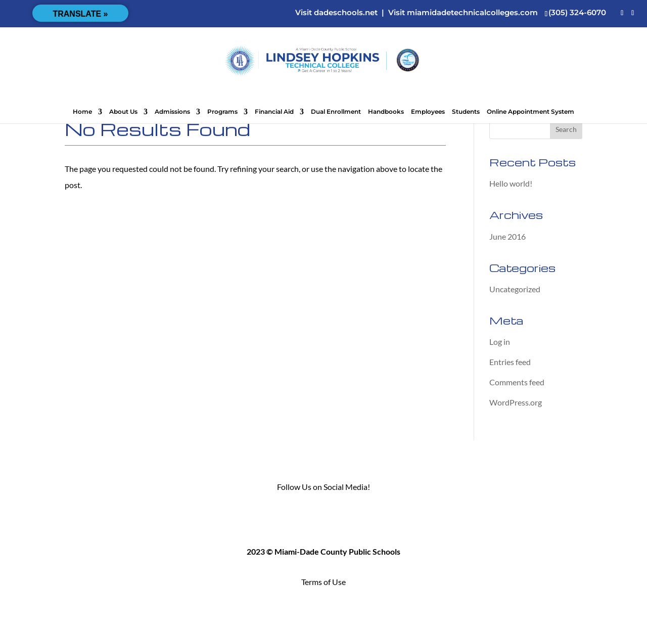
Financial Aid (274, 111)
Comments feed (516, 382)
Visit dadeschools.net (336, 12)
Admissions (172, 111)
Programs (222, 111)
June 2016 (507, 236)
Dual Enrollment (336, 111)
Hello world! (510, 183)
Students (466, 111)
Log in (499, 341)
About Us (123, 111)
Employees (428, 111)
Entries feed (510, 362)
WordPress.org (515, 402)
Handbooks (386, 111)
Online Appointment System (530, 111)
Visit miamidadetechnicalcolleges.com (463, 12)
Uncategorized (514, 289)
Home (82, 111)
